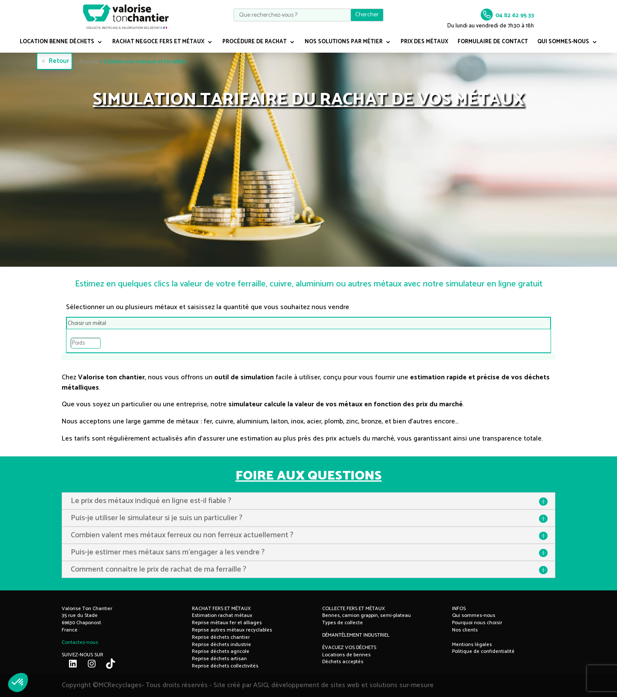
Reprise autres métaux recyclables (232, 630)
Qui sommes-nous (473, 615)
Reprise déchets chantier (221, 637)
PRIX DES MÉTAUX (424, 42)
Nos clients (465, 630)
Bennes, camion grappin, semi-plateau (366, 615)
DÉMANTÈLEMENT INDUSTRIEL (355, 635)
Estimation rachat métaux (222, 615)
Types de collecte (342, 623)
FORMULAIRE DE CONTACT (493, 42)
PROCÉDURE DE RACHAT (254, 42)
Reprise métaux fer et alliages (227, 623)
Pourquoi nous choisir (477, 623)
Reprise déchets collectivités (225, 666)
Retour (58, 61)
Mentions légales (472, 644)
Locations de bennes (346, 655)
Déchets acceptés (342, 662)
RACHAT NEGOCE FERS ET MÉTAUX (158, 42)
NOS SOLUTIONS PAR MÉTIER (344, 42)
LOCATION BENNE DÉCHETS (57, 42)
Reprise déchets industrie (221, 644)
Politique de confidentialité (483, 651)
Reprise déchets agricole (220, 651)
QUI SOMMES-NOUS (563, 42)
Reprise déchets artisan (219, 659)
